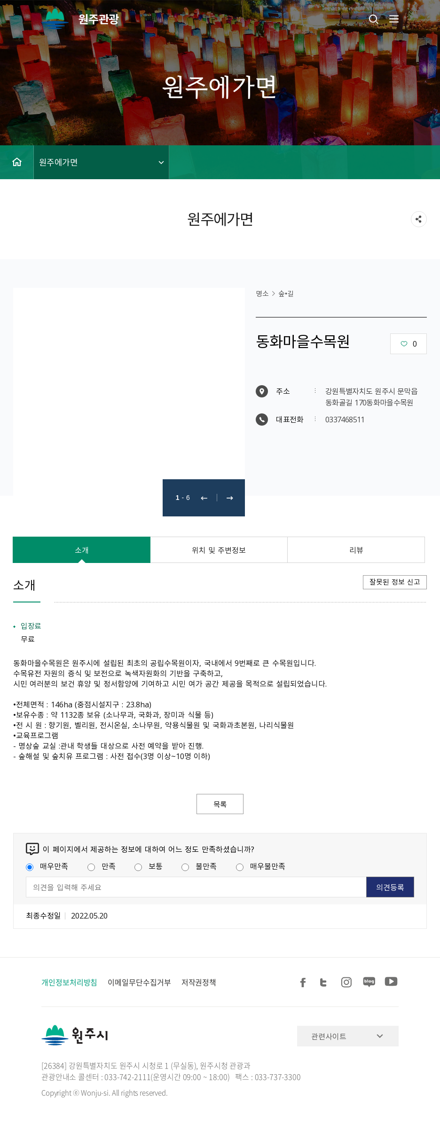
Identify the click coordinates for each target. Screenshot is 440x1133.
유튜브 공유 (391, 982)
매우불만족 (260, 866)
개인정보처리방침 (69, 982)
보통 (148, 866)
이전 (204, 497)
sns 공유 (419, 219)
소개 (82, 549)
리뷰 (356, 549)
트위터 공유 (326, 982)
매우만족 (47, 866)
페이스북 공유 (304, 982)
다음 (230, 497)
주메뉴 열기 (393, 18)
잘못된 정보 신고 (394, 582)
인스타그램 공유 (347, 982)
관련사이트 (328, 1036)
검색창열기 (373, 18)
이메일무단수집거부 (139, 982)
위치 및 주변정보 (219, 549)
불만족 (199, 866)
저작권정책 (199, 982)
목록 (220, 804)
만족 (101, 866)
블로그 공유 (369, 982)
